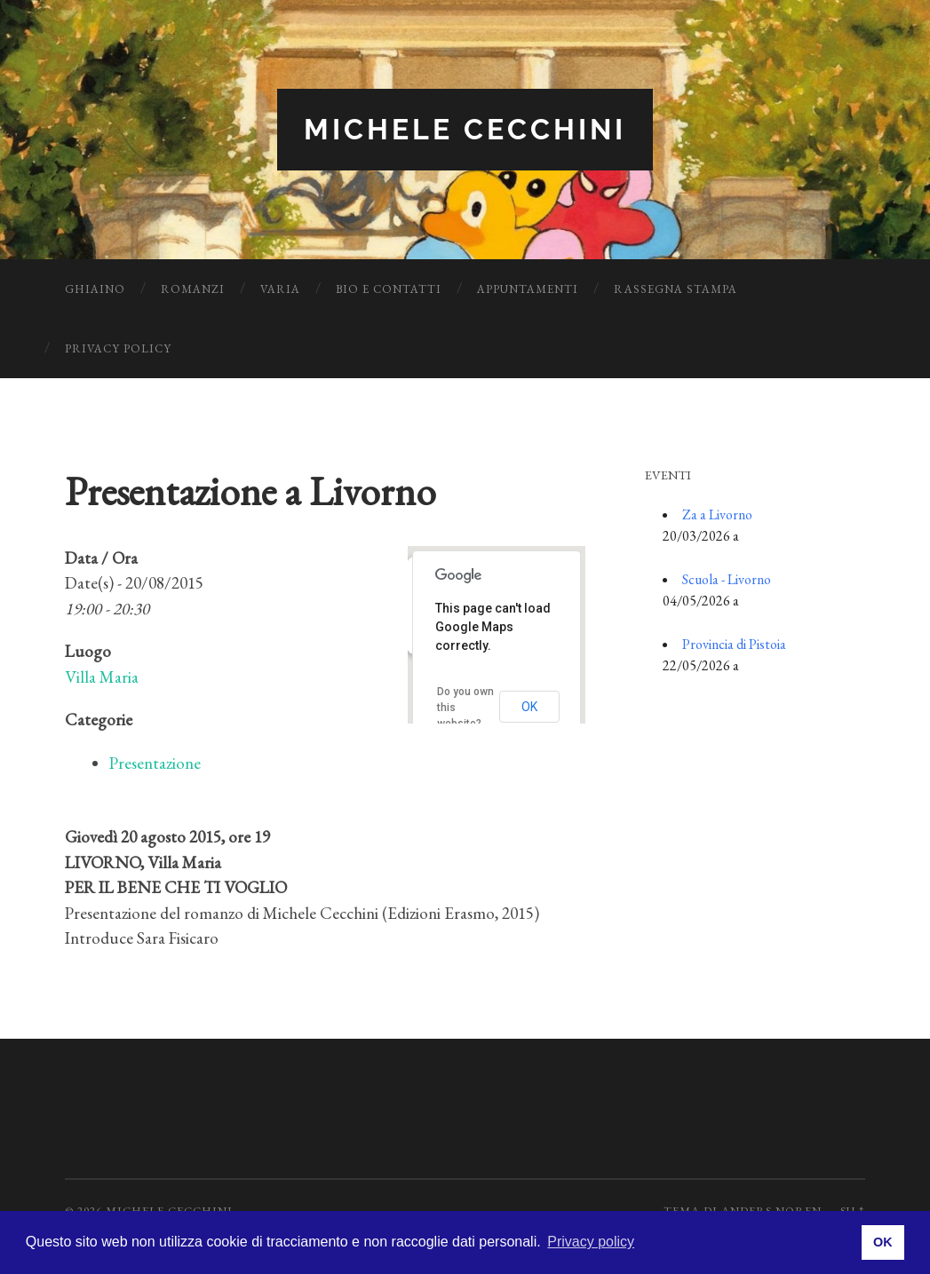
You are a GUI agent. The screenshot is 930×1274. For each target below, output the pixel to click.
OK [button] (883, 1242)
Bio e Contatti (388, 289)
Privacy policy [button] (590, 1241)
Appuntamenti (527, 289)
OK (529, 707)
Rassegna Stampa (675, 289)
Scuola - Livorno (726, 579)
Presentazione (155, 763)
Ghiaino (95, 289)
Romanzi (193, 289)
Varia (280, 289)
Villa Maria (102, 677)
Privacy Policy (118, 348)
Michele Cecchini (465, 129)
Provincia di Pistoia (734, 644)
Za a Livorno (717, 514)
